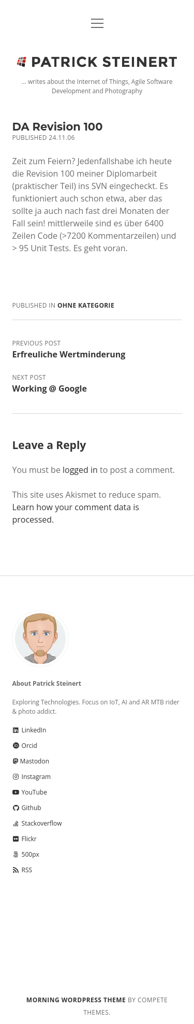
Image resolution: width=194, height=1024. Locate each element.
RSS (22, 870)
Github (26, 807)
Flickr (24, 838)
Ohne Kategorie (85, 305)
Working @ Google (49, 388)
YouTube (29, 792)
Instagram (31, 776)
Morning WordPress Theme (76, 1000)
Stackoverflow (37, 823)
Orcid (24, 745)
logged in (80, 469)
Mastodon (30, 761)
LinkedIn (29, 730)
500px (25, 854)
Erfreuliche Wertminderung (68, 354)
